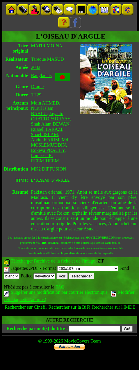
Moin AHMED (45, 102)
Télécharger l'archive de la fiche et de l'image (53, 261)
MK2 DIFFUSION (48, 168)
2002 (35, 67)
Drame (37, 86)
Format (80, 269)
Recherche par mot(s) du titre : (37, 329)
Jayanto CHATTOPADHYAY (50, 116)
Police (38, 276)
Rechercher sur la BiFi (69, 307)
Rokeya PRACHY (48, 150)
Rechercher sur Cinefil (26, 307)
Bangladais (41, 75)
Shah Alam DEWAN (50, 123)
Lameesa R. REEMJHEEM (45, 158)
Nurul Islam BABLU (42, 111)
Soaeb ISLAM (44, 134)
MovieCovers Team (82, 341)
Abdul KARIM (45, 139)
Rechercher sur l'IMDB (114, 307)
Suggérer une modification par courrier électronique (56, 293)
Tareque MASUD (47, 59)
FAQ (59, 287)
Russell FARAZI (47, 129)
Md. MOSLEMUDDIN (50, 142)
